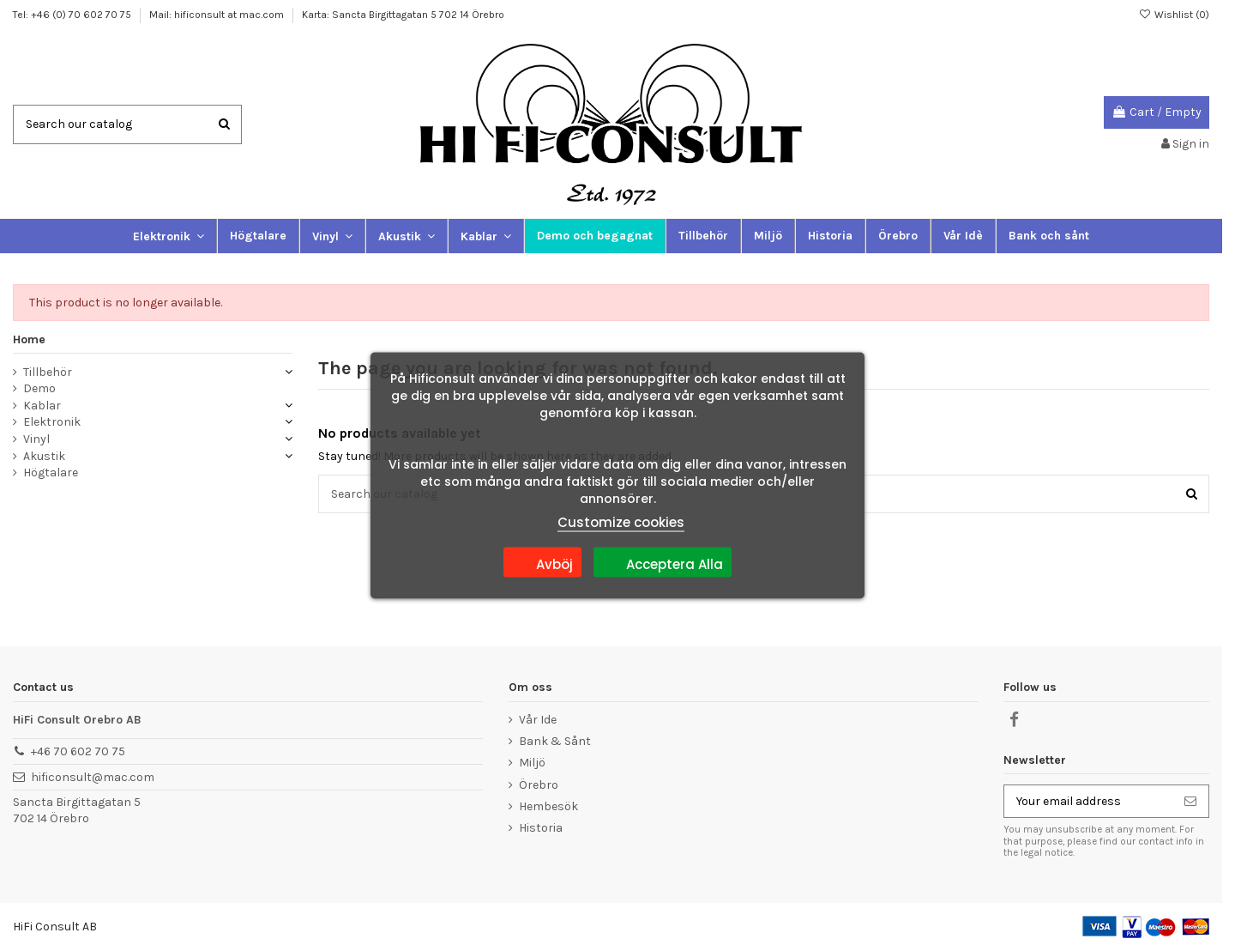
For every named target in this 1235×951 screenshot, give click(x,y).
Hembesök (548, 806)
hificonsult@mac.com (92, 777)
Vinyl (36, 439)
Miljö (532, 762)
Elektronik (52, 422)
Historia (541, 828)
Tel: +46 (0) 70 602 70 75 (73, 15)
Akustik (44, 456)
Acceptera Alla (662, 562)
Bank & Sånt (555, 741)
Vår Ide (538, 719)
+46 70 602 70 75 (78, 751)
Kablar (42, 405)
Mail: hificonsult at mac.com (217, 15)
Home (29, 339)
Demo (39, 388)
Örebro (538, 785)
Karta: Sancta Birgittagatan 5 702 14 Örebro (403, 15)
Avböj (542, 562)
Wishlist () (1174, 15)
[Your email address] (1088, 801)
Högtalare (50, 472)
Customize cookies (620, 522)
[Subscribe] (1190, 801)
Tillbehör (47, 372)
